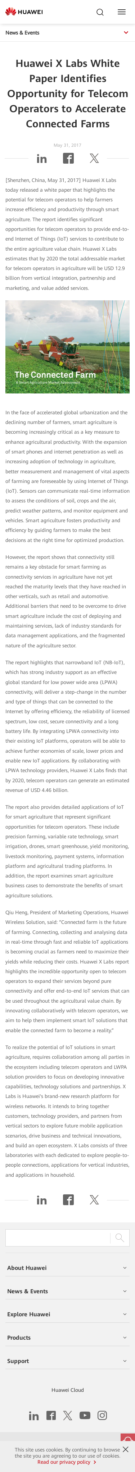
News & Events (67, 33)
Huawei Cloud (67, 1390)
